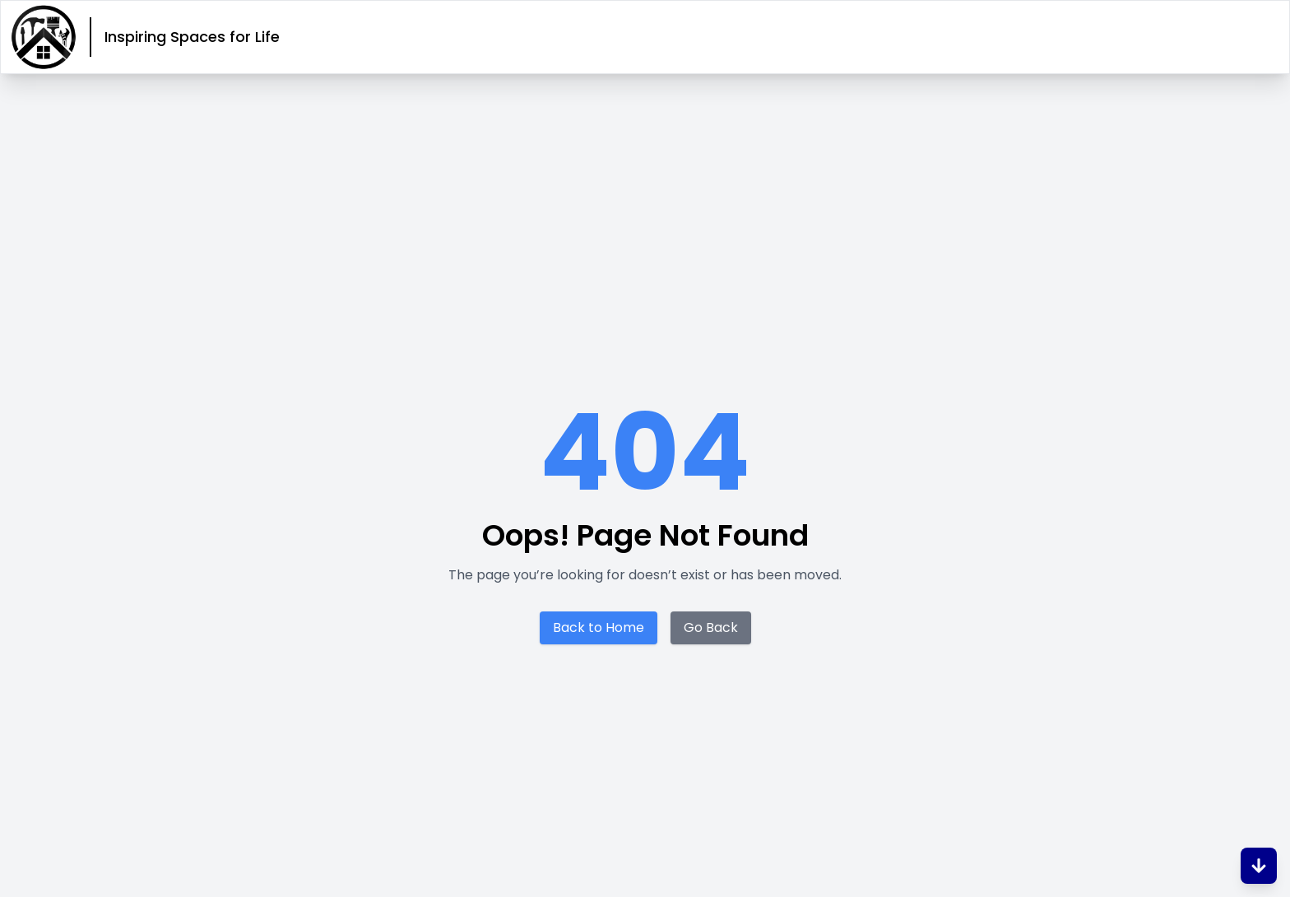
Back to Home (598, 627)
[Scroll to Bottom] (1259, 866)
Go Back (711, 627)
